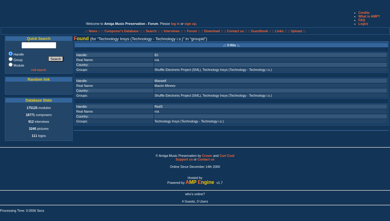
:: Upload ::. (297, 31)
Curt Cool (226, 155)
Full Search (38, 70)
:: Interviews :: (172, 31)
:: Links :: (279, 31)
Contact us (206, 159)
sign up (190, 23)
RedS (159, 106)
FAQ (361, 20)
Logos (363, 23)
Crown (207, 155)
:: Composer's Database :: (122, 31)
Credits (364, 12)
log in (175, 23)
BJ (156, 55)
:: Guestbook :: (259, 31)
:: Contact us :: (235, 31)
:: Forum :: (192, 31)
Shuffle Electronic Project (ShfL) (178, 70)
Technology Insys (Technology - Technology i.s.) (237, 70)
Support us (184, 159)
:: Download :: (212, 31)
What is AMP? (369, 16)
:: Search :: (152, 31)
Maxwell (161, 81)
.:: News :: (93, 31)
